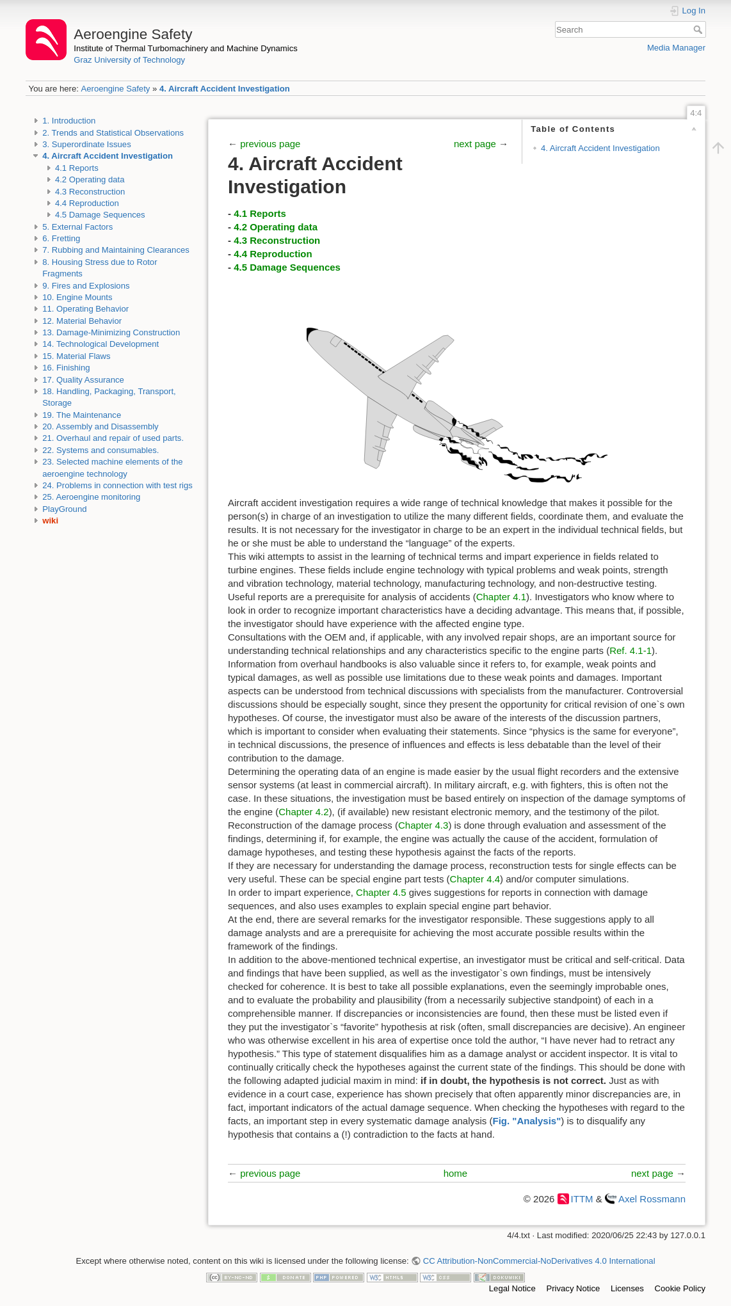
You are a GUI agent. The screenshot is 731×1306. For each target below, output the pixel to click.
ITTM (582, 1198)
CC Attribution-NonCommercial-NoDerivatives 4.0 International (539, 1261)
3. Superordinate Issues (86, 144)
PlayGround (64, 509)
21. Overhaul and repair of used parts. (113, 438)
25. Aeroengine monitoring (91, 497)
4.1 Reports (77, 168)
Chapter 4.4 (475, 878)
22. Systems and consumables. (100, 450)
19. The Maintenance (81, 415)
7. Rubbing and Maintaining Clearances (115, 250)
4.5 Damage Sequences (100, 214)
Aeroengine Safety (115, 88)
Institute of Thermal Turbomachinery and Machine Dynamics (186, 48)
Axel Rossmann (652, 1198)
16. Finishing (66, 367)
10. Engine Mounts (77, 297)
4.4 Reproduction (87, 203)
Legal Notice (512, 1288)
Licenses (627, 1288)
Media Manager (676, 47)
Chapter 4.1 (501, 596)
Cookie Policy (680, 1288)
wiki (50, 520)
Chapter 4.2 (303, 811)
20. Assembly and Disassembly (100, 426)
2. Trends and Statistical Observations (113, 133)
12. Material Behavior (82, 321)
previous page (270, 143)
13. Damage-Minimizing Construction (111, 332)
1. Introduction (68, 120)
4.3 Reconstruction (90, 191)
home (456, 1173)
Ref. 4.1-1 (630, 650)
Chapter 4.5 (381, 892)
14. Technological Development (100, 344)
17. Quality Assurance (83, 380)
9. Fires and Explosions (85, 286)
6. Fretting (61, 238)
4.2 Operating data (90, 179)
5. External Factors (77, 227)
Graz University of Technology (129, 60)
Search (699, 29)
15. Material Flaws (76, 356)
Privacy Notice (573, 1288)
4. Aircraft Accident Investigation (224, 88)
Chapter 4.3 (423, 825)
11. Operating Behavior (85, 309)
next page (476, 143)
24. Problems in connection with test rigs (117, 485)
